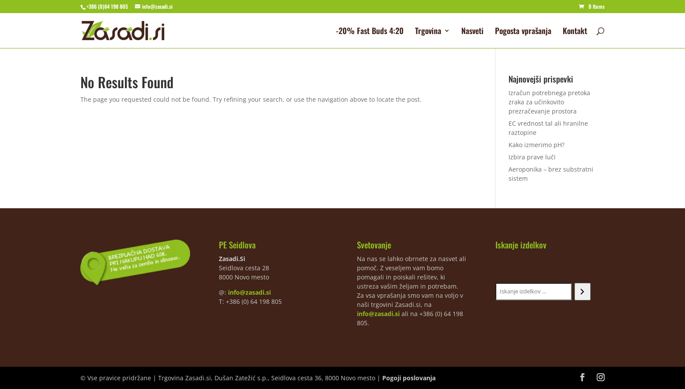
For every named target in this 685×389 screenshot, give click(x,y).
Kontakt (575, 32)
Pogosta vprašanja (523, 32)
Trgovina (428, 32)
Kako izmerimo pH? (536, 145)
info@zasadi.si (249, 292)
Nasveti (472, 32)
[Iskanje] (582, 291)
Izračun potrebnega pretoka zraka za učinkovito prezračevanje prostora (549, 102)
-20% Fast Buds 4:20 (370, 32)
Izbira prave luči (532, 157)
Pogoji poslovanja (409, 378)
